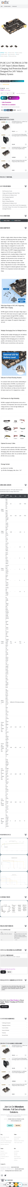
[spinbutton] (7, 93)
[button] (1, 93)
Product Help (3, 1138)
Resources (2, 1158)
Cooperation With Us (5, 1156)
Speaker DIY (16, 1138)
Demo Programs (17, 1156)
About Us (2, 1151)
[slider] (6, 84)
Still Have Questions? (5, 1144)
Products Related (17, 1137)
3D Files (15, 1154)
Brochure (16, 1153)
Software (15, 1160)
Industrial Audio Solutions (19, 1140)
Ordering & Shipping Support (6, 1140)
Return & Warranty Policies (6, 1142)
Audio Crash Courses (18, 1142)
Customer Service (4, 1153)
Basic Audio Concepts (5, 1137)
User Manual (16, 1151)
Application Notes (17, 1158)
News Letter (3, 1154)
